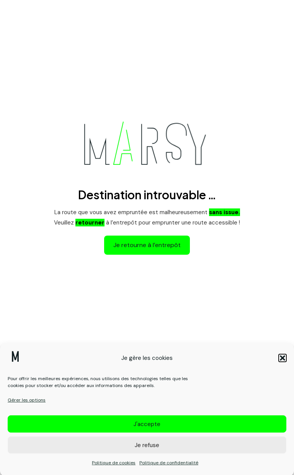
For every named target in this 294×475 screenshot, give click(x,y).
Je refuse (147, 448)
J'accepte (147, 427)
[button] (282, 361)
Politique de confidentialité (168, 466)
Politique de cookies (114, 466)
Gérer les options (27, 403)
